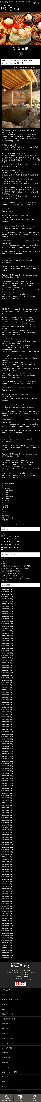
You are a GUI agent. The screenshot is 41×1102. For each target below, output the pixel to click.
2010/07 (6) (7, 928)
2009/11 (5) (7, 948)
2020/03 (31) (7, 746)
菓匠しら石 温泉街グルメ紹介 (13, 576)
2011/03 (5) (7, 911)
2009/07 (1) (7, 957)
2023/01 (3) (7, 685)
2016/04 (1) (7, 825)
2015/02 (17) (7, 852)
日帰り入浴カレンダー (10, 999)
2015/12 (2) (7, 830)
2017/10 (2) (7, 805)
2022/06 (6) (7, 699)
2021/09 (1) (7, 712)
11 (13, 541)
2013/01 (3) (7, 879)
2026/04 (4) (7, 589)
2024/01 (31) (7, 655)
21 (2, 547)
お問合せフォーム (8, 1024)
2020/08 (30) (7, 734)
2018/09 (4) (7, 788)
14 (2, 544)
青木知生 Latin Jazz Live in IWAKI (16, 568)
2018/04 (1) (7, 795)
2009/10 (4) (7, 950)
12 (15, 541)
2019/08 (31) (7, 763)
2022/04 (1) (7, 702)
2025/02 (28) (7, 623)
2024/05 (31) (7, 645)
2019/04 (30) (7, 773)
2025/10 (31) (7, 604)
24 (10, 547)
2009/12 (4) (7, 945)
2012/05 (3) (7, 896)
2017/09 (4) (7, 808)
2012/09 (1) (7, 889)
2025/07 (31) (7, 611)
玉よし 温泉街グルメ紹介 (11, 573)
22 (5, 547)
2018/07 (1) (7, 793)
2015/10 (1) (7, 832)
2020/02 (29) (7, 749)
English (5, 1077)
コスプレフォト (8, 1043)
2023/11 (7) (7, 660)
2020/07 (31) (7, 736)
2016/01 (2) (7, 827)
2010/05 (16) (7, 933)
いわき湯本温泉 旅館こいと (9, 1)
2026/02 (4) (7, 594)
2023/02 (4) (7, 682)
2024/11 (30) (7, 631)
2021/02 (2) (7, 727)
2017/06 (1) (7, 810)
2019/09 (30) (7, 761)
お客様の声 (6, 1057)
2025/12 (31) (7, 599)
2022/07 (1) (7, 697)
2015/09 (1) (7, 835)
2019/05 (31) (7, 771)
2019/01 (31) (7, 781)
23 (7, 547)
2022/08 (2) (7, 695)
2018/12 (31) (7, 783)
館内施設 (5, 1004)
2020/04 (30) (7, 744)
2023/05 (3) (7, 675)
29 (5, 550)
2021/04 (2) (7, 722)
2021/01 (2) (7, 729)
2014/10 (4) (7, 859)
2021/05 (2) (7, 719)
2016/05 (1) (7, 822)
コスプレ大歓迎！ (8, 1038)
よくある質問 (7, 1048)
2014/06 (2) (7, 864)
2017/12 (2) (7, 800)
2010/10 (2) (7, 921)
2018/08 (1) (7, 790)
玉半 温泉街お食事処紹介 (11, 571)
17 (10, 544)
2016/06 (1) (7, 820)
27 (18, 547)
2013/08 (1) (7, 869)
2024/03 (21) (7, 650)
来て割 (4, 561)
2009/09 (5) (7, 953)
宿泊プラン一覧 (8, 1014)
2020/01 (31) (7, 751)
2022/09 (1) (7, 692)
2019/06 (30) (7, 768)
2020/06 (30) (7, 739)
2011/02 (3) (7, 913)
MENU (36, 3)
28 (2, 550)
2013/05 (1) (7, 871)
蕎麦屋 (4, 563)
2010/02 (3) (7, 940)
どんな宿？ (6, 990)
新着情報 (5, 1053)
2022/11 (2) (7, 690)
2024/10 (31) (7, 633)
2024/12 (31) (7, 628)
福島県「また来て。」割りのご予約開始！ (17, 566)
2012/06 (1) (7, 894)
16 (7, 544)
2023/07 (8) (7, 670)
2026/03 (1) (7, 591)
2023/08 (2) (7, 668)
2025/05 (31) (7, 616)
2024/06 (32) (7, 643)
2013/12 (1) (7, 867)
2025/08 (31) (7, 609)
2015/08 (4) (7, 837)
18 (13, 544)
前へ (23, 524)
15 (5, 544)
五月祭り (5, 558)
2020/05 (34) (7, 741)
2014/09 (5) (7, 862)
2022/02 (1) (7, 704)
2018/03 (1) (7, 798)
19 (15, 544)
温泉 (4, 995)
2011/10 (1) (7, 899)
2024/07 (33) (7, 641)
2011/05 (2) (7, 906)
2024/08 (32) (7, 638)
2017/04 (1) (7, 813)
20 (18, 544)
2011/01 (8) (7, 916)
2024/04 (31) (7, 648)
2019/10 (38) (7, 758)
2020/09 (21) (7, 731)
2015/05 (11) (7, 844)
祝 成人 (5, 581)
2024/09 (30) (7, 636)
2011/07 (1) (7, 903)
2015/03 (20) (7, 849)
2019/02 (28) (7, 778)
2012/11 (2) (7, 884)
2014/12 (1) (7, 854)
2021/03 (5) (7, 724)
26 (15, 547)
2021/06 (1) (7, 717)
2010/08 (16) (7, 926)
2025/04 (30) (7, 618)
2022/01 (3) (7, 707)
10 (10, 541)
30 (7, 550)
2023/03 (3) (7, 680)
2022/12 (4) (7, 687)
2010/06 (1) (7, 930)
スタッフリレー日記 (9, 1072)
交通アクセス (7, 1033)
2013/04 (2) (7, 874)
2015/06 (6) (7, 842)
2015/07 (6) (7, 839)
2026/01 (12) (7, 596)
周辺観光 (5, 1028)
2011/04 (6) (7, 908)
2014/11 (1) (7, 857)
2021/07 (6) (7, 714)
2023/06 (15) (7, 672)
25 (13, 547)
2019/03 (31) (7, 776)
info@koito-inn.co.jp (23, 979)
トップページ (7, 1067)
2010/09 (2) (7, 923)
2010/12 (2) (7, 918)
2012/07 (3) (7, 891)
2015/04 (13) (7, 847)
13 (18, 541)
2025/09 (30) (7, 606)
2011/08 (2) (7, 901)
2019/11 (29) (7, 756)
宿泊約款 (5, 1062)
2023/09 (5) (7, 665)
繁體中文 (5, 1081)
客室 (4, 1009)
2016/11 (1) (7, 815)
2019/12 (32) (7, 754)
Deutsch (5, 1086)
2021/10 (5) (7, 709)
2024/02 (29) (7, 653)
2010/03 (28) (7, 938)
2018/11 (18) (7, 785)
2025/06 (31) (7, 614)
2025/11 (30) (7, 601)
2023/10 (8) (7, 663)
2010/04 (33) (7, 935)
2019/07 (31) (7, 766)
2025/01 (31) (7, 626)
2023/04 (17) (7, 677)
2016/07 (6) (7, 817)
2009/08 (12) (7, 955)
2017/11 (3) (7, 803)
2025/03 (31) (7, 621)
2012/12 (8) (7, 881)
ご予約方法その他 (8, 1019)
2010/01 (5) (7, 943)
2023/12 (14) (7, 658)
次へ (18, 524)
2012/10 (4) (7, 886)
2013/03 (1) (7, 876)
